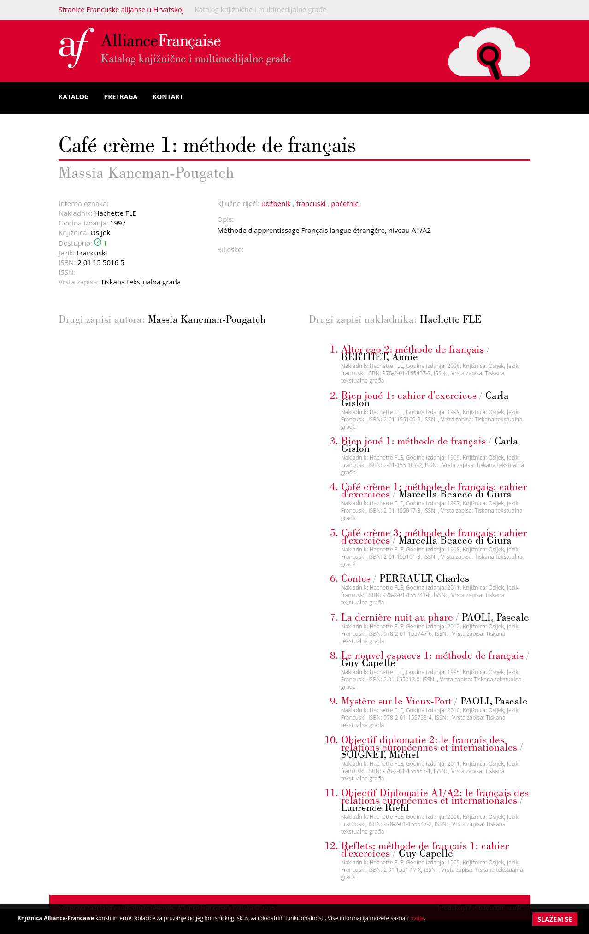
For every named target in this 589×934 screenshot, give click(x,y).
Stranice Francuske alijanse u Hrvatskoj (121, 9)
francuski (311, 203)
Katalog (74, 96)
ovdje (417, 918)
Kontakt (168, 96)
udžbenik (276, 203)
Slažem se (554, 919)
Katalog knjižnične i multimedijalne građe (261, 9)
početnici (345, 203)
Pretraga (121, 96)
